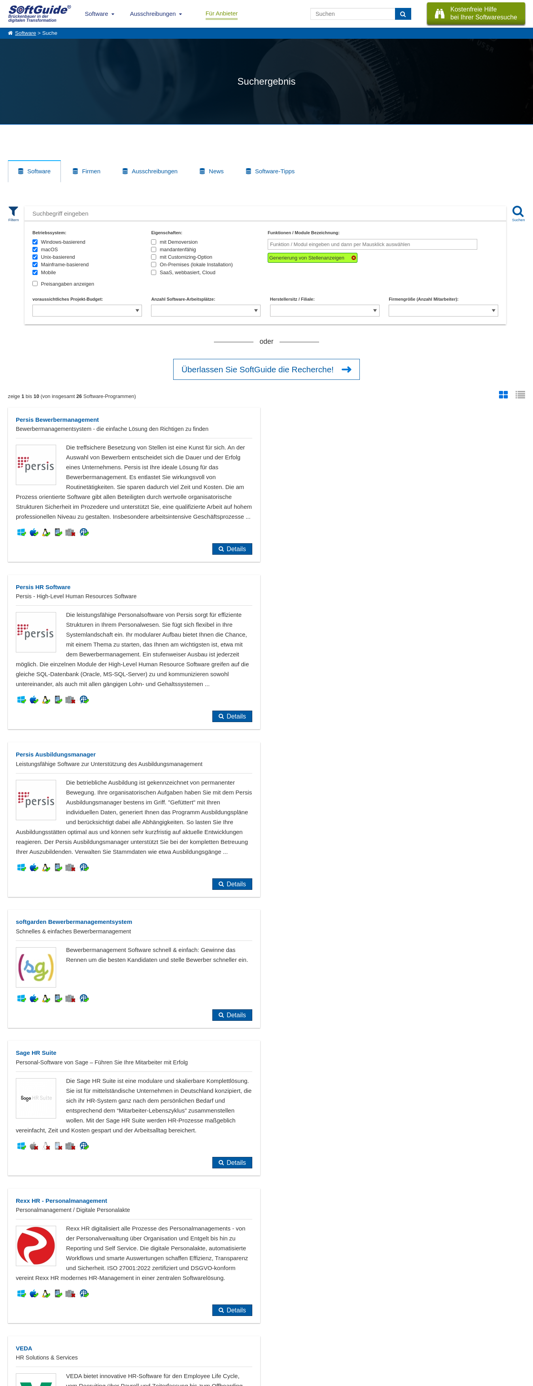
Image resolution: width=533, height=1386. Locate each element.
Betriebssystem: (49, 232)
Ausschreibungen (153, 13)
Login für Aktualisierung (99, 1348)
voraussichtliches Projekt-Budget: (67, 299)
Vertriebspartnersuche (165, 1330)
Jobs (13, 1339)
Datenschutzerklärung (300, 1378)
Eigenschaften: (166, 232)
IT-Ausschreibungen (163, 1322)
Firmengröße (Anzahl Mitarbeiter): (424, 299)
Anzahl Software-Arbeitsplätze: (183, 299)
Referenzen (20, 1330)
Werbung (83, 1330)
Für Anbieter (222, 13)
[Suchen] (403, 14)
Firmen (91, 171)
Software (96, 13)
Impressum (20, 1348)
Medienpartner (89, 1339)
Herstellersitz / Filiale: (292, 299)
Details (236, 549)
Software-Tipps (275, 171)
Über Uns (18, 1322)
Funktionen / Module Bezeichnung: (304, 232)
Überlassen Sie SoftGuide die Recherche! (257, 369)
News (216, 171)
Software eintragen (94, 1322)
